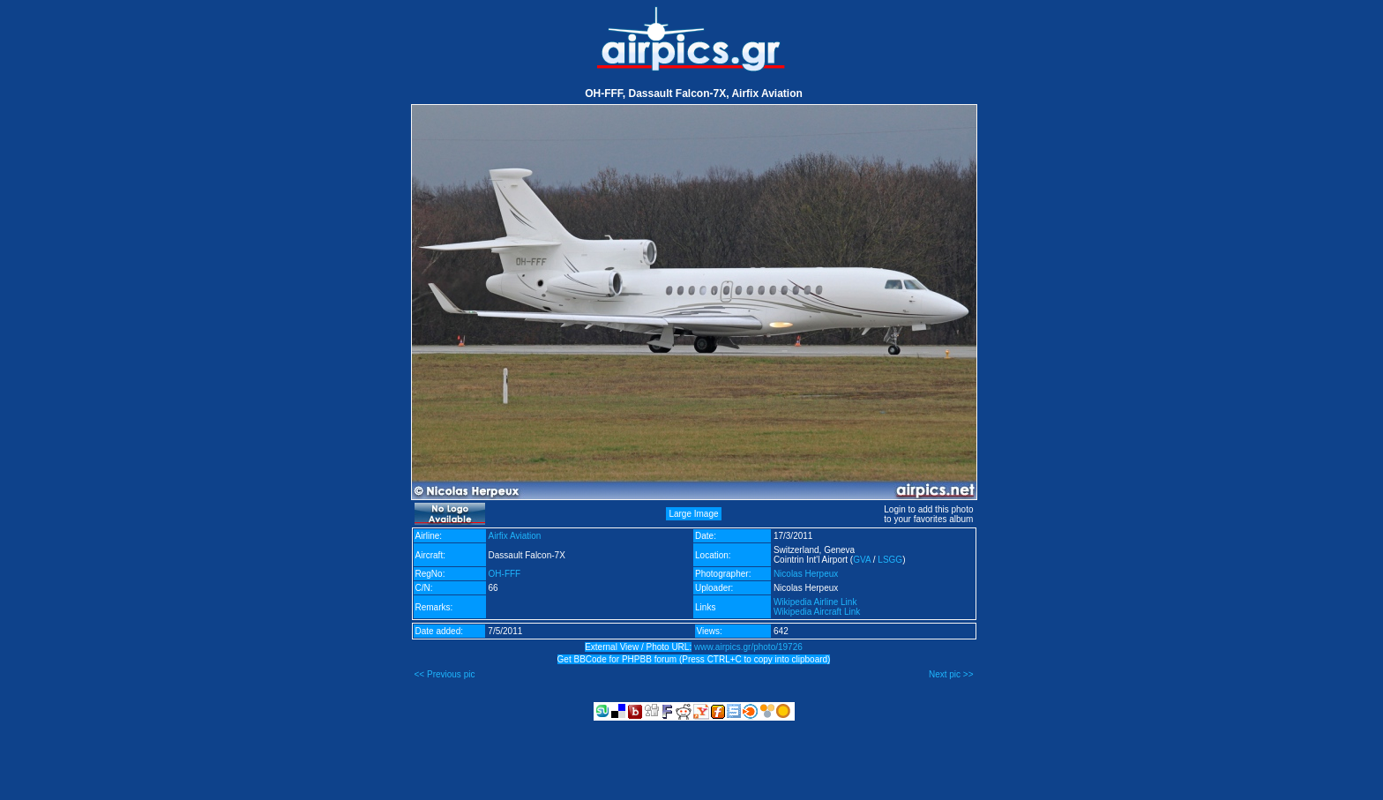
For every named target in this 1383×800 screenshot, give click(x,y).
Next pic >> (951, 674)
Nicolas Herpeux (806, 574)
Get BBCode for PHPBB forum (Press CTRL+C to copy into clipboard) (694, 659)
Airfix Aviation (515, 536)
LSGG (890, 559)
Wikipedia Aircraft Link (817, 612)
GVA (862, 559)
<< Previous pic (445, 674)
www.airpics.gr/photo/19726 (748, 647)
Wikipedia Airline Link (815, 602)
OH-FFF (505, 574)
